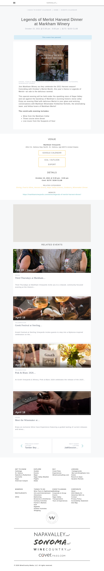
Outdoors (73, 82)
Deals (36, 481)
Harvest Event (43, 82)
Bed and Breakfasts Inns (80, 473)
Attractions (38, 495)
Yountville (18, 477)
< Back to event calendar (39, 10)
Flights (36, 479)
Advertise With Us (77, 495)
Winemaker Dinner (27, 83)
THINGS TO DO (39, 489)
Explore (37, 469)
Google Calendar (52, 153)
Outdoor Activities (40, 508)
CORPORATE (76, 489)
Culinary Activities (40, 501)
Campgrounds (76, 471)
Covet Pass (57, 471)
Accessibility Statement (79, 501)
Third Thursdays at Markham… (30, 278)
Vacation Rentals (77, 479)
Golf (35, 504)
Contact (74, 497)
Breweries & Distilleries (42, 499)
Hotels (73, 475)
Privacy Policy (76, 499)
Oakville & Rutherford (23, 475)
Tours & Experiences (60, 501)
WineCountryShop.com (61, 475)
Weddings (56, 491)
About (73, 491)
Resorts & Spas (77, 477)
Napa (17, 479)
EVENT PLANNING (59, 489)
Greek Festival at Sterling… (28, 325)
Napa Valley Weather (41, 477)
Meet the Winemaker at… (27, 420)
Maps (36, 475)
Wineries (19, 489)
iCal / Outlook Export (52, 162)
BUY (54, 469)
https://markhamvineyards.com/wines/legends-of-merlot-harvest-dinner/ (52, 194)
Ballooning (38, 497)
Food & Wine (30, 82)
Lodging (75, 469)
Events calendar (69, 10)
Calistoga (18, 471)
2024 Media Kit (76, 493)
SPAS (17, 497)
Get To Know (20, 469)
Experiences (57, 473)
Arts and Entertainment (42, 493)
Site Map (74, 503)
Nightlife (37, 506)
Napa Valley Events (59, 82)
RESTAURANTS (21, 493)
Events (36, 473)
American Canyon (21, 481)
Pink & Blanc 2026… (25, 373)
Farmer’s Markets (40, 503)
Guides (36, 471)
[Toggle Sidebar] (14, 3)
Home (56, 10)
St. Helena (19, 473)
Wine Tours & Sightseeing (43, 491)
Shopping (37, 510)
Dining (21, 82)
